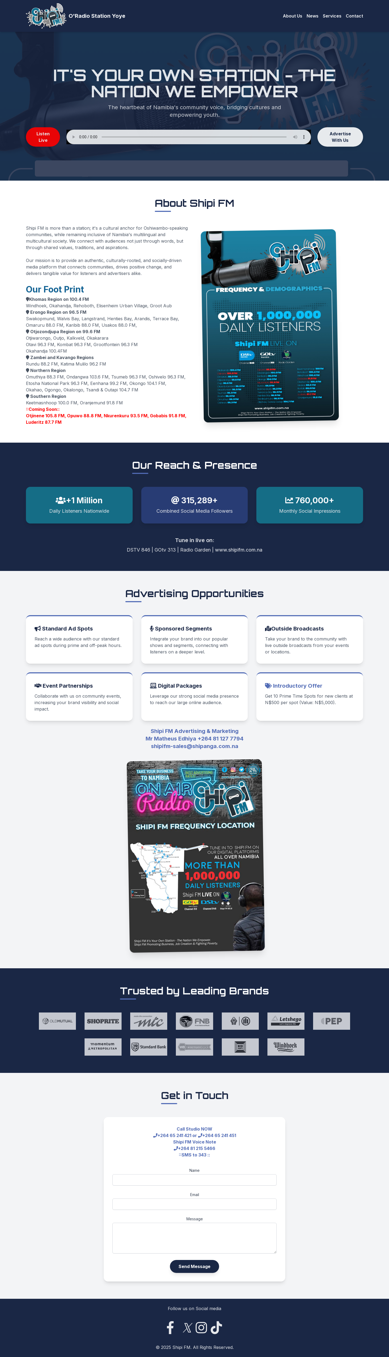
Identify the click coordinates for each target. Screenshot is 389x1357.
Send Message (194, 1266)
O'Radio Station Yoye (97, 16)
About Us (292, 16)
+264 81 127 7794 (220, 738)
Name (194, 1170)
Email (194, 1194)
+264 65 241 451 (219, 1135)
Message (194, 1219)
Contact (354, 16)
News (312, 16)
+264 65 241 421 (174, 1135)
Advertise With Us (340, 138)
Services (332, 16)
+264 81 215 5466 (196, 1148)
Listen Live (43, 138)
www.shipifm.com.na (238, 550)
